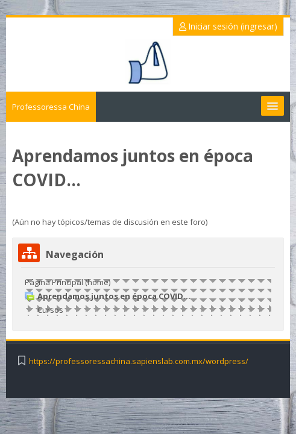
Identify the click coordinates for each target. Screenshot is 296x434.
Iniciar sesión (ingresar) (228, 26)
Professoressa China (51, 106)
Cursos (50, 309)
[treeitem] (148, 296)
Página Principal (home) (67, 282)
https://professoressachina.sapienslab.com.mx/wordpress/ (138, 361)
